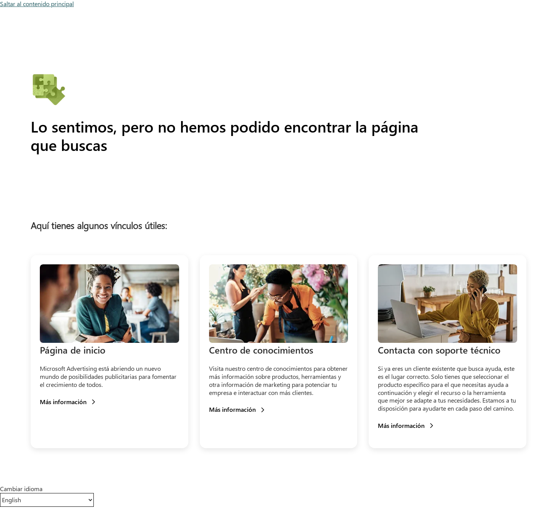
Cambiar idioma (21, 489)
